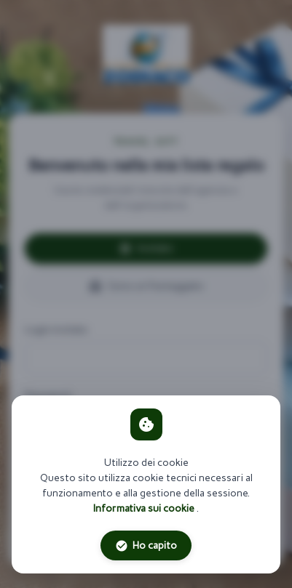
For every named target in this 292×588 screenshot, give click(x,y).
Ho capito (146, 545)
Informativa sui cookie (145, 508)
